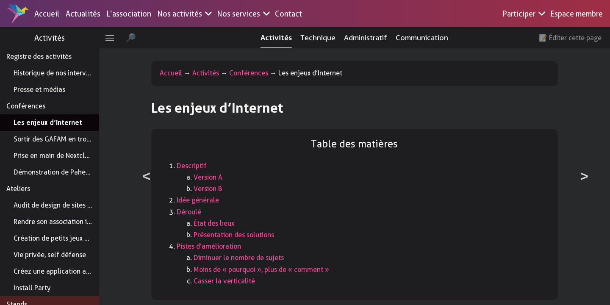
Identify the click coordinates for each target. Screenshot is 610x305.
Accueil (47, 13)
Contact (288, 13)
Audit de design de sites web (57, 205)
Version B (222, 189)
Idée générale (212, 200)
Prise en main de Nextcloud (55, 156)
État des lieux (228, 223)
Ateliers (18, 189)
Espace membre (576, 13)
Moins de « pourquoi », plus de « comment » (275, 270)
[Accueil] (17, 13)
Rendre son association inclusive (63, 222)
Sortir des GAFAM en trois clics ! (62, 139)
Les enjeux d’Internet (48, 123)
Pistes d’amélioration (223, 246)
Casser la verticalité (238, 281)
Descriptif (206, 166)
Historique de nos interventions (61, 73)
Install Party (32, 288)
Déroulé (203, 212)
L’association (128, 13)
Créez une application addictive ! (64, 271)
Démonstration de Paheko (53, 172)
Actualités (83, 13)
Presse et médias (39, 90)
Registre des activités (39, 57)
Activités (63, 37)
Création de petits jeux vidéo (57, 238)
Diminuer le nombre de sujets (253, 258)
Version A (222, 177)
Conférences (25, 106)
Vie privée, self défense (50, 255)
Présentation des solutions (248, 235)
